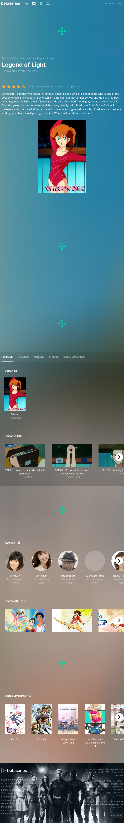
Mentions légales (97, 781)
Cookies (111, 781)
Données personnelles (112, 784)
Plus (23, 601)
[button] (15, 567)
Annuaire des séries (95, 769)
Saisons (7, 357)
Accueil (6, 58)
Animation (28, 58)
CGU (119, 781)
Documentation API (95, 772)
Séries (16, 58)
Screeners (116, 787)
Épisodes (23, 357)
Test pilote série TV (95, 792)
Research (118, 789)
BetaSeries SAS (94, 787)
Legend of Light (45, 58)
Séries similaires (74, 357)
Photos (54, 357)
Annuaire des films (114, 769)
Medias (106, 787)
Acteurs (38, 357)
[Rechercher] (120, 3)
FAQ (107, 772)
